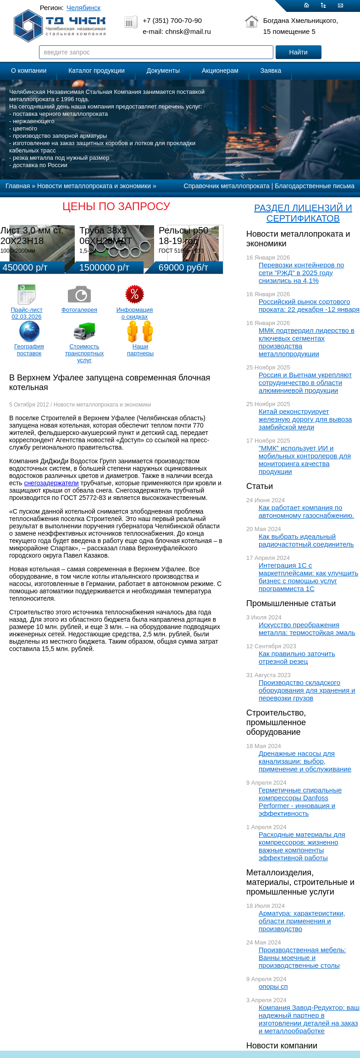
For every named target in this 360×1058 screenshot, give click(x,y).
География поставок (29, 350)
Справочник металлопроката (227, 186)
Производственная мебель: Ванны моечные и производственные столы (302, 957)
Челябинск (83, 7)
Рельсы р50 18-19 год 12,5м (183, 240)
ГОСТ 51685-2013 (181, 251)
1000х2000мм (17, 251)
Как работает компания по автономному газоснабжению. (306, 511)
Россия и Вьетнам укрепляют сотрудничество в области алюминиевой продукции (305, 382)
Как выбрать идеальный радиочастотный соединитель (306, 540)
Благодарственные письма (314, 186)
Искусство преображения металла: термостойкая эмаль (307, 628)
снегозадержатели (51, 483)
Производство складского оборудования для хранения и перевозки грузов (307, 690)
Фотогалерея (79, 309)
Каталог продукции (96, 70)
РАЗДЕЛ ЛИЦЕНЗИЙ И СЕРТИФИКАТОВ (303, 213)
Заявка (270, 70)
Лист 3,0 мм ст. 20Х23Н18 (32, 235)
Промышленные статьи (291, 603)
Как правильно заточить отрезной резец (297, 657)
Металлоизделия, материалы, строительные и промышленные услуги (300, 882)
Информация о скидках (134, 313)
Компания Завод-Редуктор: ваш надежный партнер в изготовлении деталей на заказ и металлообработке (309, 1019)
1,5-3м (87, 251)
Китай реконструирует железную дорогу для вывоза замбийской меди (305, 419)
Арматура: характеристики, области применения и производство (302, 921)
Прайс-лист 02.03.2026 (26, 313)
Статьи (259, 486)
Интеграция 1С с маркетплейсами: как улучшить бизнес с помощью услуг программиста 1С (308, 576)
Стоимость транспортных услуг (84, 353)
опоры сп (273, 986)
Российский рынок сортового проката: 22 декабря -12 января (309, 305)
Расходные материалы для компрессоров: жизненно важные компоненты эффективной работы (302, 846)
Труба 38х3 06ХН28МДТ (105, 235)
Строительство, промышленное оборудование (276, 722)
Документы (163, 70)
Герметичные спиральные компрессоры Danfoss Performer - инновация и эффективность (300, 801)
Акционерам (220, 70)
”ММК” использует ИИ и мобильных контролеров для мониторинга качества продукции (305, 459)
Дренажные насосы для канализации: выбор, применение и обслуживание (305, 761)
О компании (28, 70)
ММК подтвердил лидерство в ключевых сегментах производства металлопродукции (306, 342)
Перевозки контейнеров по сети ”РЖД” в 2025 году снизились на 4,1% (301, 272)
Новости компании (281, 1045)
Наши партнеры (140, 350)
